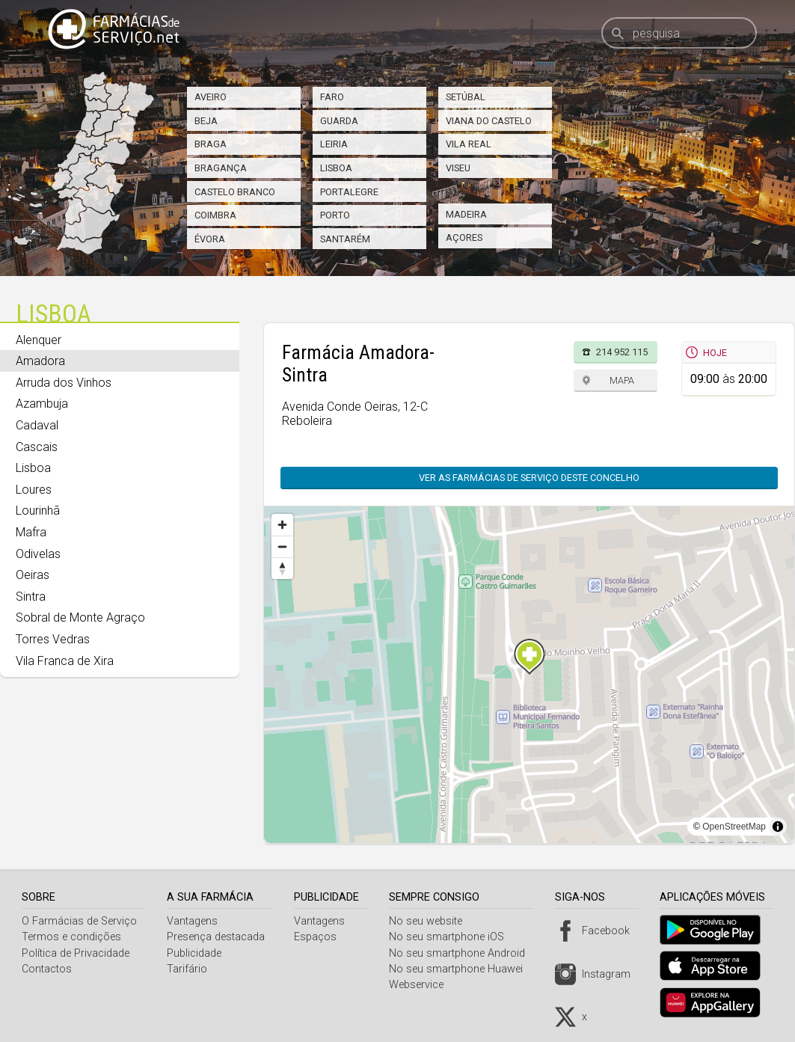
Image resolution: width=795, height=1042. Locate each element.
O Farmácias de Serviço (79, 921)
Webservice (421, 984)
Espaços (319, 937)
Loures (34, 489)
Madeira (466, 214)
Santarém (345, 239)
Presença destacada (217, 937)
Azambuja (42, 403)
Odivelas (38, 554)
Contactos (47, 969)
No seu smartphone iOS (451, 937)
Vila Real (468, 144)
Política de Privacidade (75, 953)
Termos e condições (71, 937)
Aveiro (210, 96)
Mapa (622, 380)
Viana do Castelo (489, 120)
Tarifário (188, 969)
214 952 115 (622, 352)
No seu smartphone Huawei (461, 969)
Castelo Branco (234, 191)
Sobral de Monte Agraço (80, 617)
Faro (332, 96)
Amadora (40, 361)
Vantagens (193, 921)
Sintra (31, 596)
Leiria (334, 144)
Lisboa (336, 168)
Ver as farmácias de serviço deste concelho (529, 477)
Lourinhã (38, 510)
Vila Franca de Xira (65, 661)
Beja (206, 120)
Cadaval (37, 425)
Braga (210, 144)
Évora (209, 239)
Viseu (458, 168)
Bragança (220, 168)
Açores (464, 237)
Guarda (339, 120)
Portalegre (349, 191)
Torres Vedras (53, 639)
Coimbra (215, 215)
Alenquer (38, 340)
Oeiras (32, 575)
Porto (335, 215)
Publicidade (195, 953)
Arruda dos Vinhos (63, 383)
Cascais (37, 447)
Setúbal (465, 96)
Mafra (31, 532)
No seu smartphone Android (462, 953)
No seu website (430, 921)
